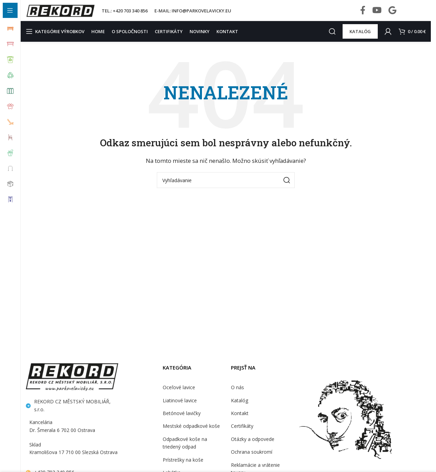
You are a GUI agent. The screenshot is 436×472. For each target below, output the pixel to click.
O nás (237, 394)
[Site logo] (60, 13)
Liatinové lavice (179, 407)
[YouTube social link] (377, 14)
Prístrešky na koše (182, 466)
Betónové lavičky (181, 420)
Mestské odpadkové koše (190, 432)
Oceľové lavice (178, 394)
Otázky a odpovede (252, 445)
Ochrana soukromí (251, 458)
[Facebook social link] (363, 14)
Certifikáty (241, 432)
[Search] (331, 38)
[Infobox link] (416, 14)
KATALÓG (359, 37)
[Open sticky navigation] (57, 38)
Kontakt (239, 420)
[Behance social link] (392, 14)
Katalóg (239, 407)
